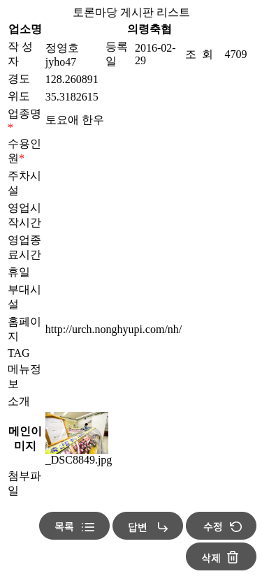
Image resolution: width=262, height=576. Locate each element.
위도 (19, 96)
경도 (19, 78)
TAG (19, 353)
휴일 (19, 272)
